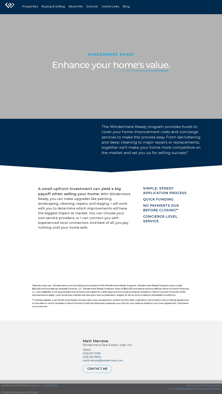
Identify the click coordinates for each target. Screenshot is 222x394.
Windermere (50, 385)
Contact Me (97, 368)
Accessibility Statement (182, 388)
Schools (92, 6)
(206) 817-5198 (91, 353)
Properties (30, 6)
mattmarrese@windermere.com (103, 360)
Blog (126, 6)
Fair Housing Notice (209, 388)
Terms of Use (193, 385)
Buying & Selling (53, 6)
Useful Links (110, 6)
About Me (75, 6)
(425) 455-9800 (92, 357)
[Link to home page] (10, 7)
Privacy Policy (213, 385)
